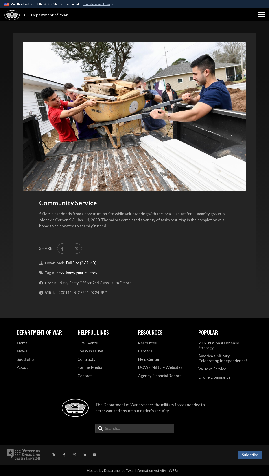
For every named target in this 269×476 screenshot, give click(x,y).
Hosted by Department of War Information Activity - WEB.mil (134, 470)
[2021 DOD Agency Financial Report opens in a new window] (165, 375)
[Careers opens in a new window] (165, 351)
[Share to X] (77, 248)
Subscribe (250, 455)
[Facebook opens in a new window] (64, 454)
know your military (81, 272)
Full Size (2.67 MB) (81, 262)
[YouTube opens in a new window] (94, 454)
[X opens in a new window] (54, 454)
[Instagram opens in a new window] (74, 454)
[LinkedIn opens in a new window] (84, 454)
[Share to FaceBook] (62, 248)
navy (60, 272)
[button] (261, 14)
